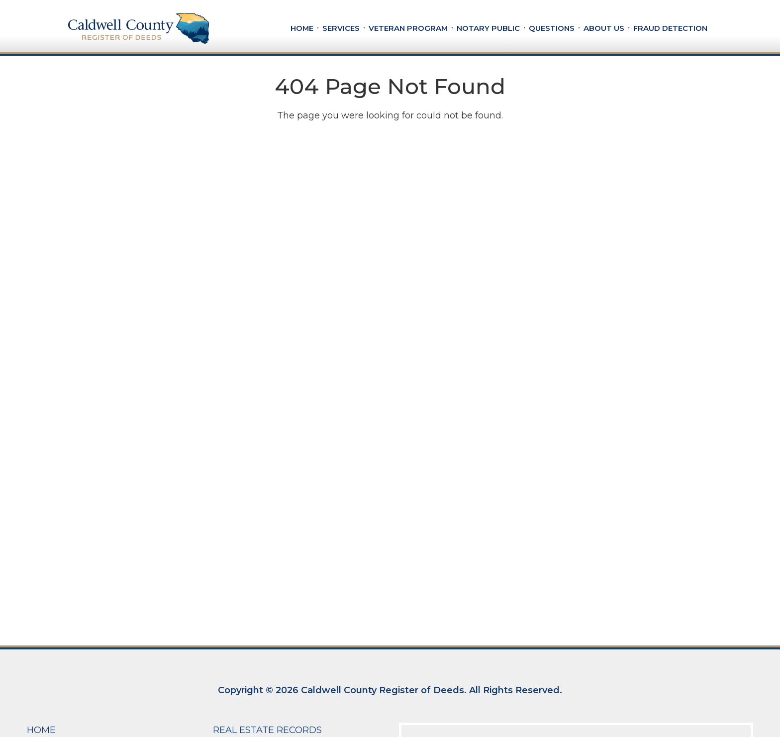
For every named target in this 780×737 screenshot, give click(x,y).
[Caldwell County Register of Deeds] (138, 28)
